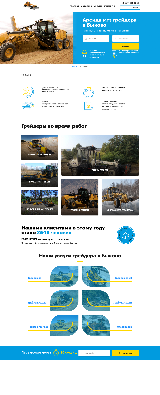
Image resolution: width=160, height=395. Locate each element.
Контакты (109, 6)
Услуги (98, 6)
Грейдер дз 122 (37, 302)
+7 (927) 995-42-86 (130, 3)
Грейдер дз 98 (123, 278)
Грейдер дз (34, 278)
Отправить (125, 46)
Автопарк (86, 6)
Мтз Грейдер (124, 327)
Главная (74, 6)
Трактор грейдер (38, 327)
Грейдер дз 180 (123, 302)
